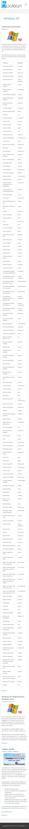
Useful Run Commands (11, 27)
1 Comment (4, 751)
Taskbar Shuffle (8, 749)
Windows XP (5, 29)
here (11, 55)
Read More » (5, 691)
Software (10, 751)
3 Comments (5, 701)
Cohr (25, 825)
